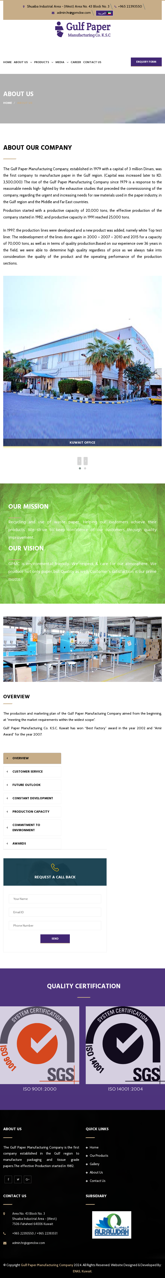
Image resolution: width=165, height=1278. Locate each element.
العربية (104, 13)
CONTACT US (92, 62)
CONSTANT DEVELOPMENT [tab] (32, 798)
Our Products (97, 1156)
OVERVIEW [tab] (20, 758)
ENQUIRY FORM (146, 62)
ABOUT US (21, 62)
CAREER (76, 62)
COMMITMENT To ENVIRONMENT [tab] (26, 827)
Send (55, 939)
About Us (94, 1172)
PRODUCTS (41, 62)
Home (7, 62)
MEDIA (59, 62)
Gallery (92, 1164)
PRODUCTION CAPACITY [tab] (30, 811)
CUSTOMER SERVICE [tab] (27, 771)
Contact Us (95, 1181)
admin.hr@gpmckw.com (71, 13)
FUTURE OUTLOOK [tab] (26, 785)
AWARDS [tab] (19, 843)
